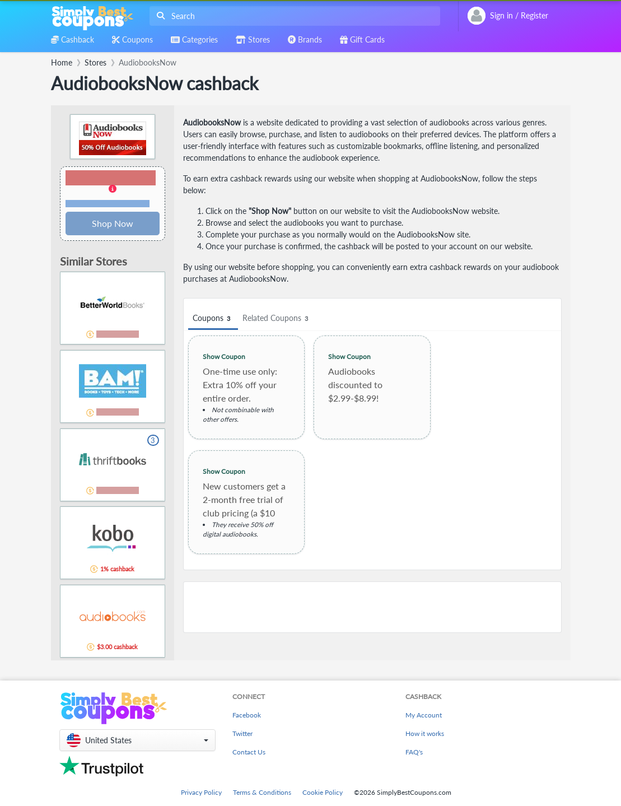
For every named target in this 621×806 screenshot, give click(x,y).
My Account (423, 715)
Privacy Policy (201, 792)
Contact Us (248, 752)
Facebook (246, 715)
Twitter (242, 733)
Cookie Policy (322, 792)
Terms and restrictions (107, 203)
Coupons (213, 318)
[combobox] (293, 16)
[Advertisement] (372, 607)
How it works (424, 733)
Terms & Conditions (262, 792)
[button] (113, 189)
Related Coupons (276, 318)
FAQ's (414, 752)
